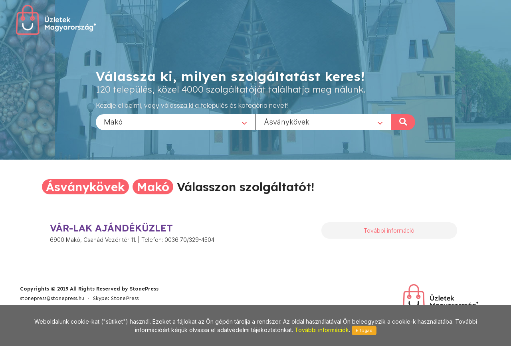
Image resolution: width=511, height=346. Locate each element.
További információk (322, 329)
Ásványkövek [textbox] (286, 121)
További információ (389, 230)
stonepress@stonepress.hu (52, 298)
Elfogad (364, 330)
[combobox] (176, 122)
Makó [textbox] (113, 121)
